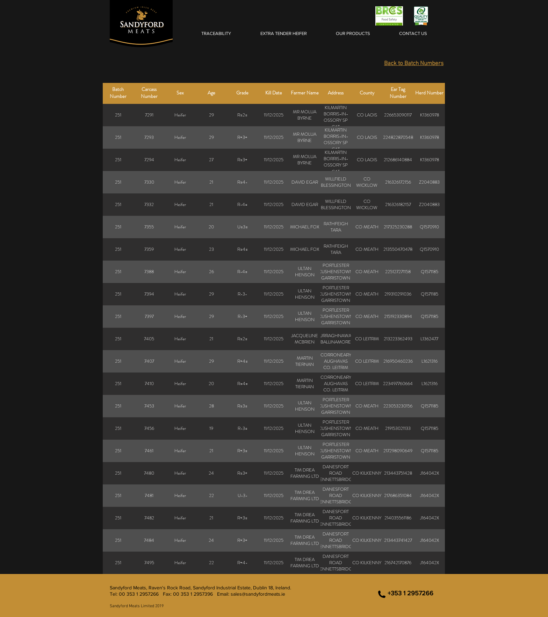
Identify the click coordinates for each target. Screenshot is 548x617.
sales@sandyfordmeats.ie (258, 594)
